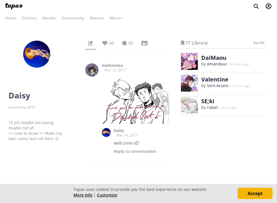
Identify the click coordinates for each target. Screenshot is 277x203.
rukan (212, 107)
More (116, 18)
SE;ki (207, 101)
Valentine (214, 79)
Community (73, 18)
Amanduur (217, 64)
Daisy (119, 130)
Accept (255, 193)
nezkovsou (112, 65)
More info (82, 195)
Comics (29, 18)
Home (10, 18)
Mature (97, 18)
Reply (135, 151)
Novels (49, 18)
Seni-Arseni (218, 85)
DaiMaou (213, 57)
